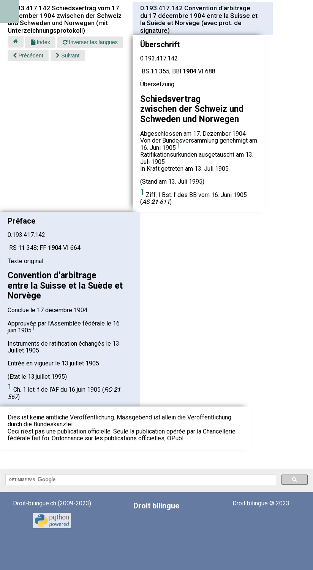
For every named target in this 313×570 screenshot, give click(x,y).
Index (40, 42)
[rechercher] (140, 479)
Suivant (67, 55)
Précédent (28, 55)
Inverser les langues (90, 42)
